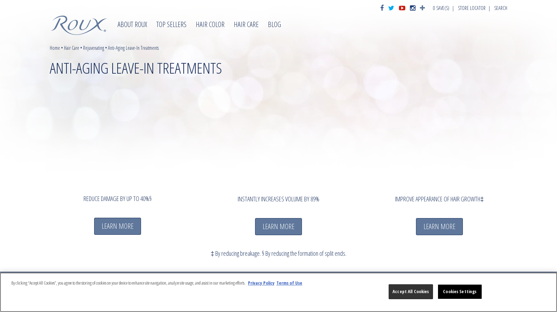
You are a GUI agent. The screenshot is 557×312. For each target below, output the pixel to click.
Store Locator (472, 8)
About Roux (132, 25)
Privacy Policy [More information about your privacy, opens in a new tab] (261, 283)
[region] (278, 292)
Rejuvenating (93, 47)
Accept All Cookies (411, 291)
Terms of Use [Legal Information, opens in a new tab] (289, 283)
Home (55, 47)
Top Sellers (171, 25)
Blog (274, 25)
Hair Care (246, 25)
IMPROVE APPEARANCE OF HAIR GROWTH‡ (439, 199)
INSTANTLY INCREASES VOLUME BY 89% (278, 199)
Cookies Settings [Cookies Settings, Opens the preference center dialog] (459, 291)
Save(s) (441, 8)
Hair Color (210, 25)
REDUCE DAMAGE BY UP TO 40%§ (117, 198)
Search (500, 8)
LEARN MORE (118, 226)
